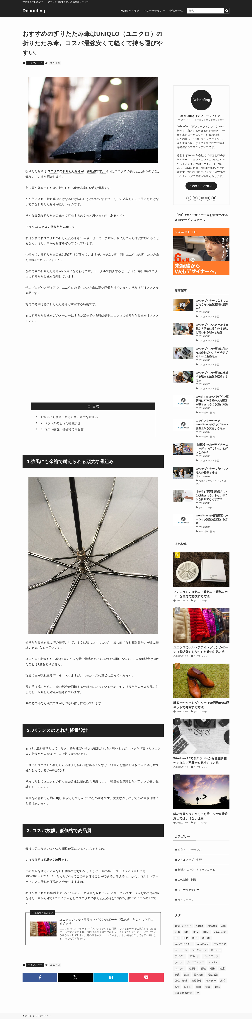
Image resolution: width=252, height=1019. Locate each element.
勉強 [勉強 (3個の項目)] (186, 974)
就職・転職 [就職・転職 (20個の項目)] (181, 980)
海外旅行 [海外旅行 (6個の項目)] (211, 980)
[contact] (214, 198)
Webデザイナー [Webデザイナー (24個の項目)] (183, 944)
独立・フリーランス (190, 849)
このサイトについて (201, 185)
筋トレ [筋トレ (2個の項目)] (188, 986)
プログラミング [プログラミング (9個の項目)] (195, 962)
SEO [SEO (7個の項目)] (195, 938)
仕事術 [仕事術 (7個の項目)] (193, 968)
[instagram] (201, 198)
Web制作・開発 (187, 879)
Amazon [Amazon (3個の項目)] (212, 925)
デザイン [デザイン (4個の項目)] (180, 956)
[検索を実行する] (226, 10)
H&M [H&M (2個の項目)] (196, 932)
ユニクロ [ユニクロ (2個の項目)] (180, 968)
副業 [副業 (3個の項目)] (177, 974)
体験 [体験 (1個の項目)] (203, 968)
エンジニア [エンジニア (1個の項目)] (220, 944)
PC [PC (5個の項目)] (176, 938)
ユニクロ (55, 63)
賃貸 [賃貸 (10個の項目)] (207, 986)
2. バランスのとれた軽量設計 (61, 423)
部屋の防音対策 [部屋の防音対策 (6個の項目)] (183, 992)
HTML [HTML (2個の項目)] (206, 932)
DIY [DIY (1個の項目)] (186, 932)
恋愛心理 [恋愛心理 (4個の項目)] (197, 980)
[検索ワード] (208, 10)
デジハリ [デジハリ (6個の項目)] (194, 956)
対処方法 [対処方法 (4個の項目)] (213, 974)
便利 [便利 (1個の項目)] (212, 968)
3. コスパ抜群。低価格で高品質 (62, 429)
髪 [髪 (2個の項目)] (198, 992)
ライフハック (35, 63)
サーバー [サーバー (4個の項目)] (216, 950)
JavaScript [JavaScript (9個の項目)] (220, 932)
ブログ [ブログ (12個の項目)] (178, 962)
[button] (40, 977)
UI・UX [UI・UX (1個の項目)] (206, 938)
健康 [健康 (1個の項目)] (222, 968)
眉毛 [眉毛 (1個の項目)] (222, 980)
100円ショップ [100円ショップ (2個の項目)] (183, 925)
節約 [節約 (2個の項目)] (198, 986)
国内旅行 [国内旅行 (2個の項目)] (199, 974)
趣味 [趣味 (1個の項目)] (217, 986)
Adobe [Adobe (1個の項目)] (199, 925)
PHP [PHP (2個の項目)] (185, 938)
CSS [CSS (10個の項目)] (177, 932)
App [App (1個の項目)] (223, 925)
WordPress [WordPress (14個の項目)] (203, 944)
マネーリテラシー (188, 889)
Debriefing (34, 10)
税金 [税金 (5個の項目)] (177, 986)
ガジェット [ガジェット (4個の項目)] (181, 950)
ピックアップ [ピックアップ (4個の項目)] (210, 956)
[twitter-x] (195, 198)
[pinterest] (207, 198)
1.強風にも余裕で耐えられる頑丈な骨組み (69, 417)
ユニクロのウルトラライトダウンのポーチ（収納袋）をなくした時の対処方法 (106, 921)
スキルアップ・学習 (190, 859)
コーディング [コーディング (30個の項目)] (199, 950)
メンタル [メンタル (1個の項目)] (213, 962)
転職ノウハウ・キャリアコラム (196, 869)
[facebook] (188, 198)
